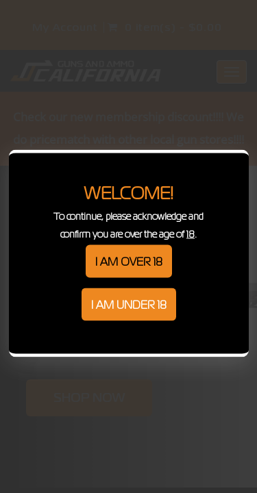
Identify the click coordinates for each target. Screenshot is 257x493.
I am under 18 (129, 305)
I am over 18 (128, 261)
